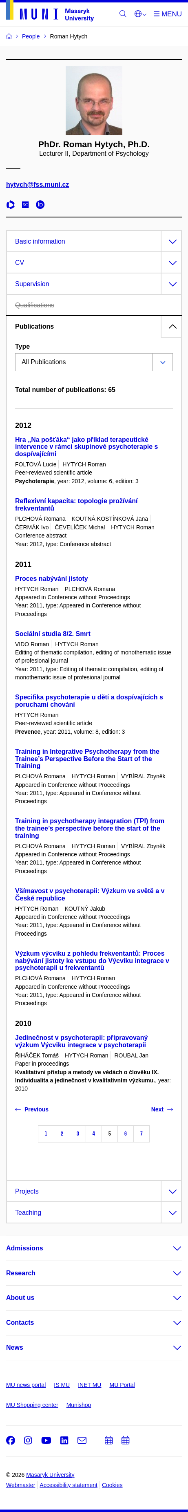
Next (162, 1109)
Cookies (112, 1485)
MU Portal (122, 1385)
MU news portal (26, 1385)
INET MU (89, 1385)
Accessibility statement (68, 1485)
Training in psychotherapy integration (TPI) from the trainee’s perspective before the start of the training (89, 828)
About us (20, 1297)
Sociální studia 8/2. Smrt (53, 633)
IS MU (62, 1385)
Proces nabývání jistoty (51, 578)
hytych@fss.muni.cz (37, 184)
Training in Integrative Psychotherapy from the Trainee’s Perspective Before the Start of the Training (87, 759)
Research (20, 1273)
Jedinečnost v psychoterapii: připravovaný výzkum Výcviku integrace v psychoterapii (81, 1041)
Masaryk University (50, 1475)
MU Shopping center (32, 1405)
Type (22, 346)
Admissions (24, 1248)
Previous (32, 1109)
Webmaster (20, 1485)
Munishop (78, 1405)
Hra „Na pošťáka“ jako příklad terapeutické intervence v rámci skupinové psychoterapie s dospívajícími (86, 447)
